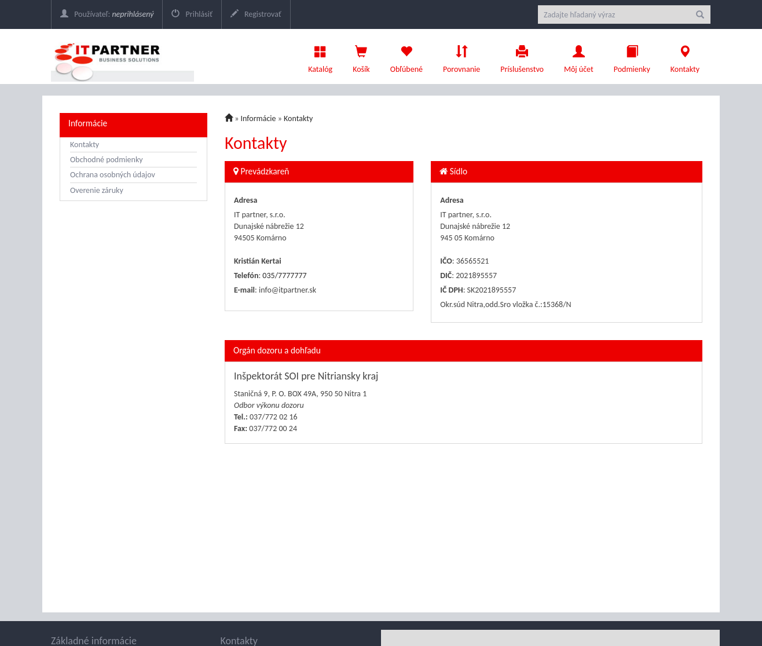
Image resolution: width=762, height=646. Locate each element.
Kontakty (685, 56)
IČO (446, 261)
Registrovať (255, 14)
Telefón (246, 275)
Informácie (87, 123)
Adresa (245, 200)
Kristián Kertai (257, 261)
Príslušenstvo (522, 56)
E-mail (244, 290)
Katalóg (320, 56)
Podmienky (632, 56)
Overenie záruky (96, 190)
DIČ (446, 275)
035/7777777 (284, 275)
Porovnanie (461, 56)
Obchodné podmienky (106, 160)
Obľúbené (406, 56)
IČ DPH (451, 290)
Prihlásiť (191, 14)
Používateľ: (106, 14)
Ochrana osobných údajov (112, 175)
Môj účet (579, 56)
